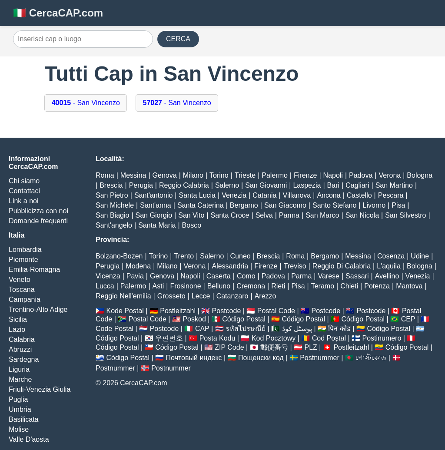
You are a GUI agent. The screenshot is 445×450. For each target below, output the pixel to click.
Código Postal (244, 319)
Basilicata (23, 419)
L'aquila (389, 266)
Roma (105, 175)
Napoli (333, 175)
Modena (138, 266)
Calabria (22, 339)
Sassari (357, 276)
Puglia (18, 399)
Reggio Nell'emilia (123, 296)
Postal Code (276, 310)
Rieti (278, 286)
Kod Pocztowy (274, 338)
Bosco (191, 225)
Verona (390, 175)
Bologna (419, 175)
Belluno (218, 286)
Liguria (19, 369)
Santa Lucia (197, 195)
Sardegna (24, 359)
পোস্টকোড (370, 357)
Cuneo (240, 256)
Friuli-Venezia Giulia (39, 389)
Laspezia (307, 185)
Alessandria (230, 266)
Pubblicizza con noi (38, 211)
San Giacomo (285, 205)
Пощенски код (261, 357)
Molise (19, 429)
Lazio (17, 329)
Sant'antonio (153, 195)
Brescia (111, 185)
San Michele (115, 205)
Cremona (250, 286)
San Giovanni (266, 185)
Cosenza (391, 256)
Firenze (305, 175)
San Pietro (112, 195)
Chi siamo (24, 181)
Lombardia (25, 249)
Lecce (201, 296)
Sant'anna (155, 205)
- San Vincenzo (86, 102)
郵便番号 (274, 347)
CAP (202, 328)
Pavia (135, 276)
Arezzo (265, 296)
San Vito (191, 215)
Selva (264, 215)
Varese (328, 276)
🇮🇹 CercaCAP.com (58, 13)
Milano (193, 175)
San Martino (394, 185)
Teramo (322, 286)
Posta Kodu (217, 338)
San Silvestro (405, 215)
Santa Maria (157, 225)
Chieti (349, 286)
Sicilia (18, 319)
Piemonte (23, 259)
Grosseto (171, 296)
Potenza (377, 286)
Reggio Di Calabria (341, 266)
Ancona (328, 195)
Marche (20, 379)
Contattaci (24, 191)
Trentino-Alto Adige (38, 309)
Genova (165, 175)
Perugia (141, 185)
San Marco (322, 215)
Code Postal (114, 328)
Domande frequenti (38, 221)
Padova (360, 175)
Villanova (297, 195)
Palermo (275, 175)
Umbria (20, 409)
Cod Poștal (329, 338)
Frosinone (185, 286)
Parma (289, 215)
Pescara (391, 195)
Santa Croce (230, 215)
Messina (133, 175)
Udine (420, 256)
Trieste (245, 175)
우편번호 (169, 338)
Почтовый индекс (194, 357)
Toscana (22, 289)
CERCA (178, 39)
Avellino (387, 276)
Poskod (194, 319)
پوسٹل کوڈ (297, 328)
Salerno (227, 185)
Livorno (374, 205)
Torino (219, 175)
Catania (264, 195)
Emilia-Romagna (34, 269)
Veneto (19, 279)
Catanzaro (232, 296)
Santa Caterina (200, 205)
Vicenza (108, 276)
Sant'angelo (114, 225)
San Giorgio (154, 215)
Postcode (226, 310)
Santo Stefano (334, 205)
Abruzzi (20, 349)
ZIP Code (229, 347)
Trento (184, 256)
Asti (158, 286)
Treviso (295, 266)
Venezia (234, 195)
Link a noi (24, 201)
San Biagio (112, 215)
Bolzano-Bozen (119, 256)
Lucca (105, 286)
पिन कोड (339, 328)
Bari (333, 185)
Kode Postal (124, 310)
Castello (359, 195)
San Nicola (362, 215)
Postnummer (319, 357)
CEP (408, 319)
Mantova (409, 286)
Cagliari (357, 185)
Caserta (218, 276)
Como (246, 276)
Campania (24, 299)
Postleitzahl (178, 310)
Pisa (398, 205)
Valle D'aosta (29, 439)
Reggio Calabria (184, 185)
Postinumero (382, 338)
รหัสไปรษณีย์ (246, 328)
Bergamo (244, 205)
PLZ (311, 347)
